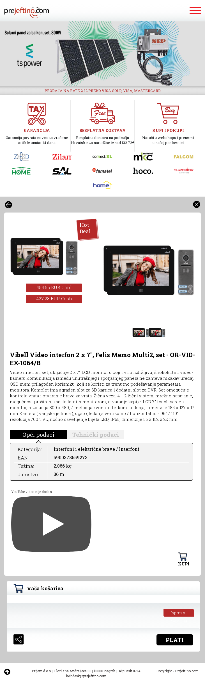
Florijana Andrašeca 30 (72, 671)
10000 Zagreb (104, 671)
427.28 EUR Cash (54, 298)
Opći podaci (38, 434)
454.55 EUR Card (54, 287)
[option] (102, 53)
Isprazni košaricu (179, 613)
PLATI (175, 639)
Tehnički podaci (95, 434)
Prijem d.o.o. (42, 671)
